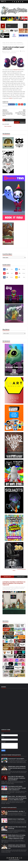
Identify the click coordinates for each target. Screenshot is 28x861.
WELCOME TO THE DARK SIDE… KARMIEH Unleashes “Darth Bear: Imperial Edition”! (16, 778)
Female (11, 42)
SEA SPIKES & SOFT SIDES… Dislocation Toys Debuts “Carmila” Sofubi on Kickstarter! (17, 788)
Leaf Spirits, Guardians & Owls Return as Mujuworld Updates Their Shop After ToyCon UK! (14, 583)
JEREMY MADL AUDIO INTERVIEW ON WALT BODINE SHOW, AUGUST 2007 (17, 768)
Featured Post (7, 576)
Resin (15, 42)
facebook (22, 122)
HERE (10, 98)
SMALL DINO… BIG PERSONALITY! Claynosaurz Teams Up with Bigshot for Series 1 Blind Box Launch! (17, 798)
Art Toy (7, 42)
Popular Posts (20, 576)
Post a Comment (7, 126)
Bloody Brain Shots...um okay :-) (16, 811)
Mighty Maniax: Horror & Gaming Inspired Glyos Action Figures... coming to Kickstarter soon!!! (16, 837)
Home (4, 42)
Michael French (17, 69)
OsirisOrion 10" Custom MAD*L (16, 759)
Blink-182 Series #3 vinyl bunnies (16, 819)
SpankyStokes (19, 42)
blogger (17, 122)
